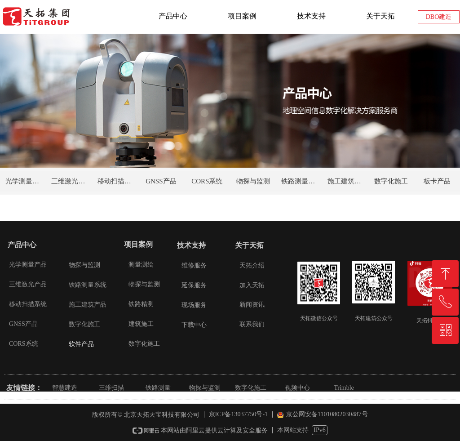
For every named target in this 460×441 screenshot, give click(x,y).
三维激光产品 (71, 181)
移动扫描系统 (117, 181)
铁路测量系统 (301, 181)
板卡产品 (437, 181)
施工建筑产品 (347, 181)
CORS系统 (206, 181)
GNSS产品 (161, 181)
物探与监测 (253, 181)
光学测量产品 (25, 181)
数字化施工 (391, 181)
